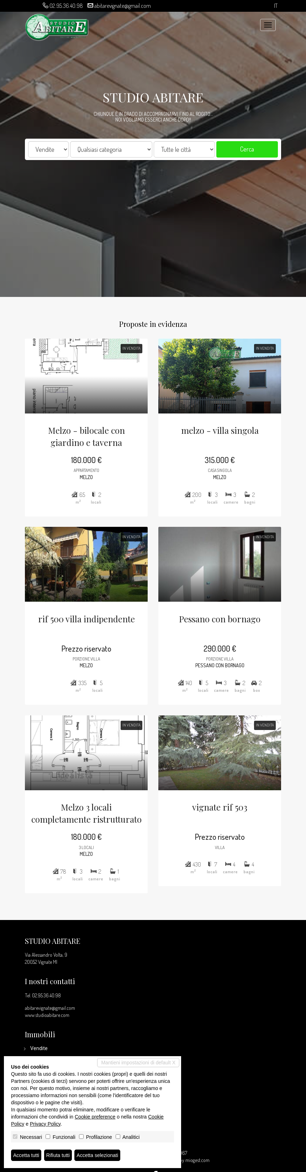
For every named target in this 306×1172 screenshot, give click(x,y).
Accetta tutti (26, 1155)
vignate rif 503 (223, 817)
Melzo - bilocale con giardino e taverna (83, 428)
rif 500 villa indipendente (83, 619)
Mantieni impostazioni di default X (138, 1062)
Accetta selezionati (97, 1155)
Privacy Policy (45, 1124)
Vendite (39, 1048)
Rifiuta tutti (58, 1155)
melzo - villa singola (223, 422)
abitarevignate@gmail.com (122, 5)
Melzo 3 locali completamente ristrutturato (83, 823)
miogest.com (197, 1160)
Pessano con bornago (223, 619)
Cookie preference (95, 1117)
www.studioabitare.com (47, 1015)
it (276, 6)
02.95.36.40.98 (66, 5)
